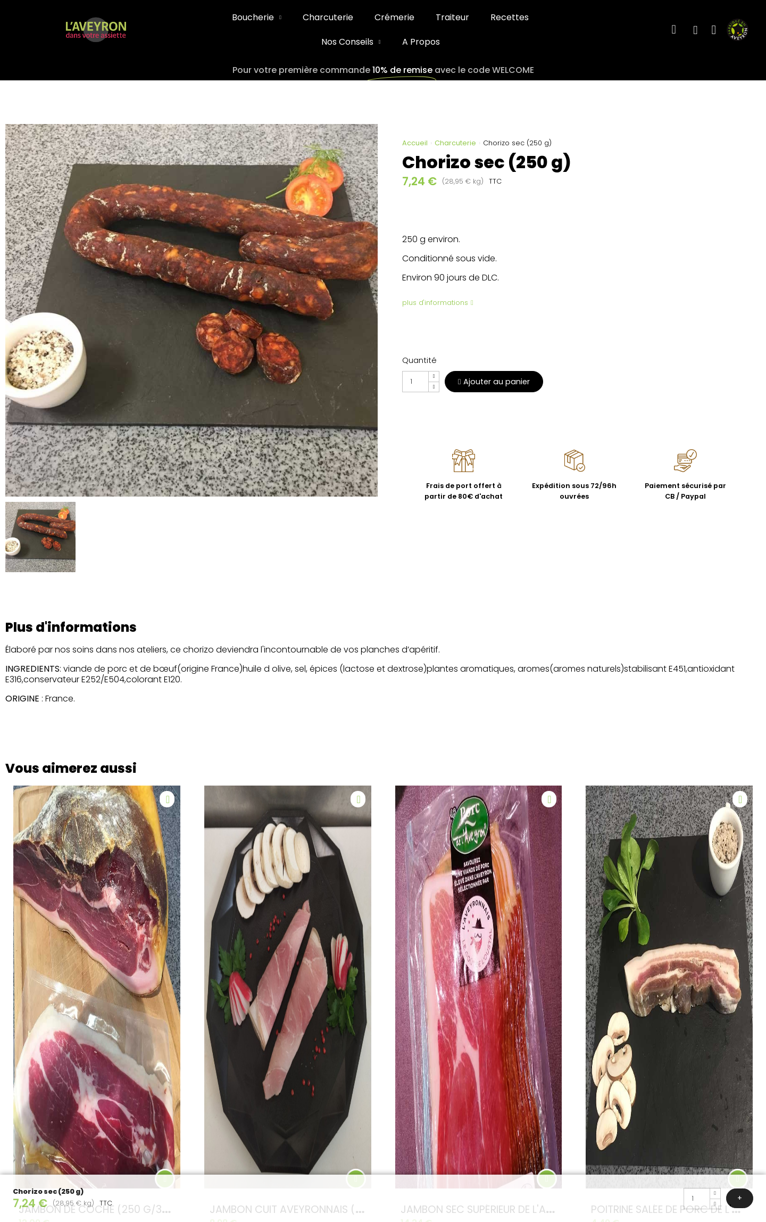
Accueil (415, 142)
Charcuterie (328, 17)
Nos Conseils (351, 42)
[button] (673, 30)
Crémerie (394, 17)
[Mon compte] (695, 30)
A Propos (421, 42)
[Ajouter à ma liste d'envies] (167, 799)
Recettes (509, 17)
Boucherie (256, 18)
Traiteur (452, 17)
